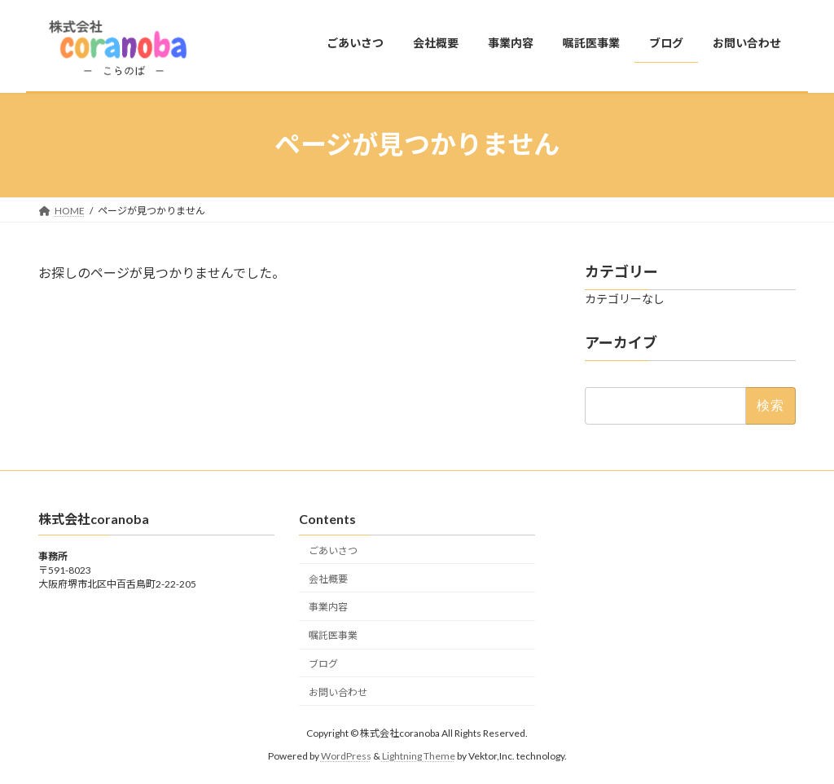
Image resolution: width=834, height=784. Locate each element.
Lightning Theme (418, 756)
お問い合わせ (338, 691)
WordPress (346, 756)
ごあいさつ (333, 550)
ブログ (323, 663)
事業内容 (328, 607)
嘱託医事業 (333, 635)
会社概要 (328, 578)
